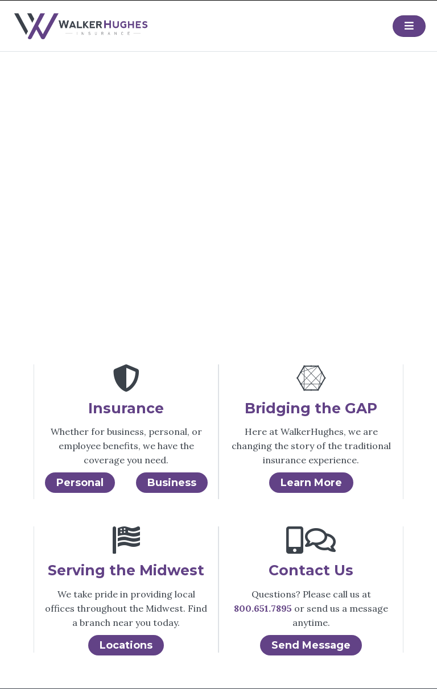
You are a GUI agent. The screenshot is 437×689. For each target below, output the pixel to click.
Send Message (311, 645)
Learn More (311, 482)
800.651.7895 (263, 608)
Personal (80, 482)
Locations (126, 645)
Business (171, 482)
